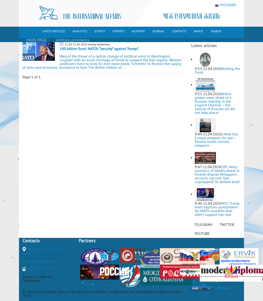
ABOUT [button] (198, 31)
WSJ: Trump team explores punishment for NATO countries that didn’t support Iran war (217, 209)
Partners (87, 241)
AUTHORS (138, 31)
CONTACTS (179, 31)
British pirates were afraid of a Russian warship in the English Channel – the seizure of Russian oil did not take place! (215, 103)
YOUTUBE (202, 233)
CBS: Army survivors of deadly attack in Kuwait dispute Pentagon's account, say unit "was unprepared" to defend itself (217, 174)
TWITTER (226, 224)
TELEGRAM (203, 224)
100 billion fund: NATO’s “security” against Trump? (99, 48)
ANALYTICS (79, 31)
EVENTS (100, 31)
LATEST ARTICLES (53, 31)
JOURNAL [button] (158, 31)
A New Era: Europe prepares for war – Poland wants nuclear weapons (216, 140)
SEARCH (216, 31)
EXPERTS (118, 31)
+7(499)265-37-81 (41, 268)
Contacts (31, 241)
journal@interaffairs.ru (41, 261)
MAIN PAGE (36, 40)
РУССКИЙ (225, 5)
